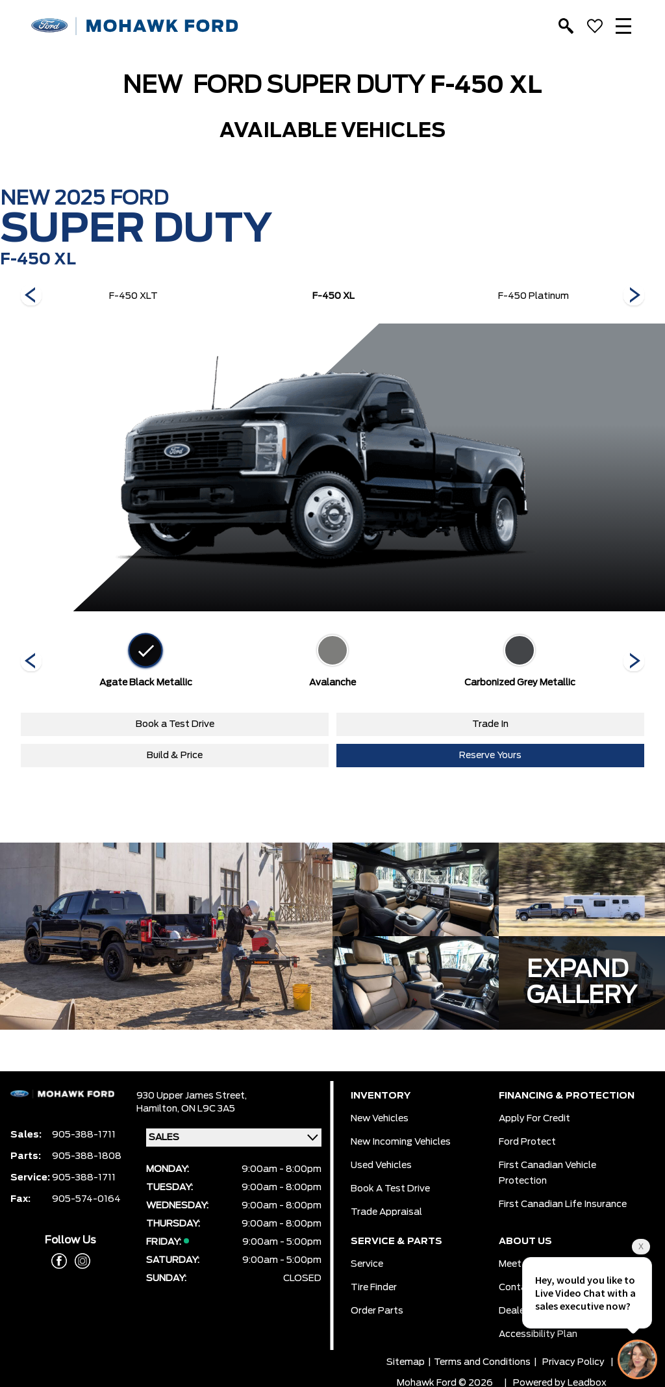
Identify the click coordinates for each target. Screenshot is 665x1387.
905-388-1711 (84, 1134)
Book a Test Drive (175, 724)
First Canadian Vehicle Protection (547, 1173)
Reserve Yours (490, 755)
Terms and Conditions (482, 1362)
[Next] (31, 296)
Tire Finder (374, 1287)
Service (367, 1264)
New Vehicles (379, 1118)
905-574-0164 (86, 1199)
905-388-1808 (86, 1156)
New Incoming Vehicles (401, 1142)
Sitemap (405, 1362)
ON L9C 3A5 (208, 1108)
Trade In (490, 724)
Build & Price (175, 755)
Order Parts (377, 1311)
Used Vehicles (381, 1165)
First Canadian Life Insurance (563, 1204)
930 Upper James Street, (191, 1096)
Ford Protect (527, 1142)
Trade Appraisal (386, 1212)
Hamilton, (158, 1108)
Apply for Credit (534, 1118)
